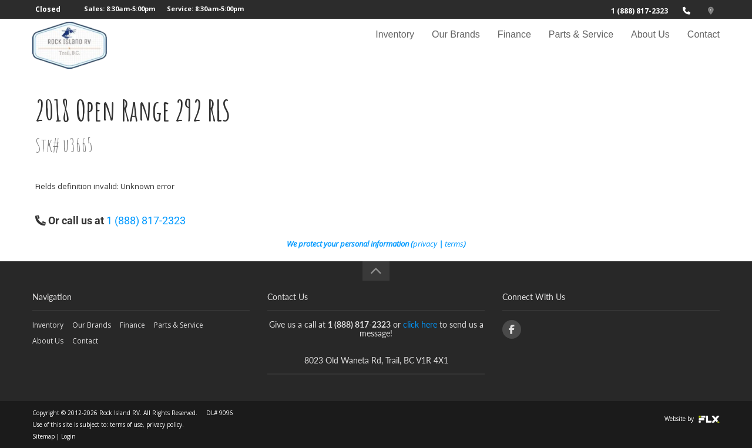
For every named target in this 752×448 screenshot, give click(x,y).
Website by (692, 419)
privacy (425, 243)
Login (68, 436)
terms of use (126, 424)
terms (454, 243)
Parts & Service (581, 45)
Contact (703, 45)
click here (420, 324)
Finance (514, 45)
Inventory (394, 45)
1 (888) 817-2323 (639, 11)
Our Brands (456, 45)
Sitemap (43, 436)
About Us (650, 45)
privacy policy (164, 424)
